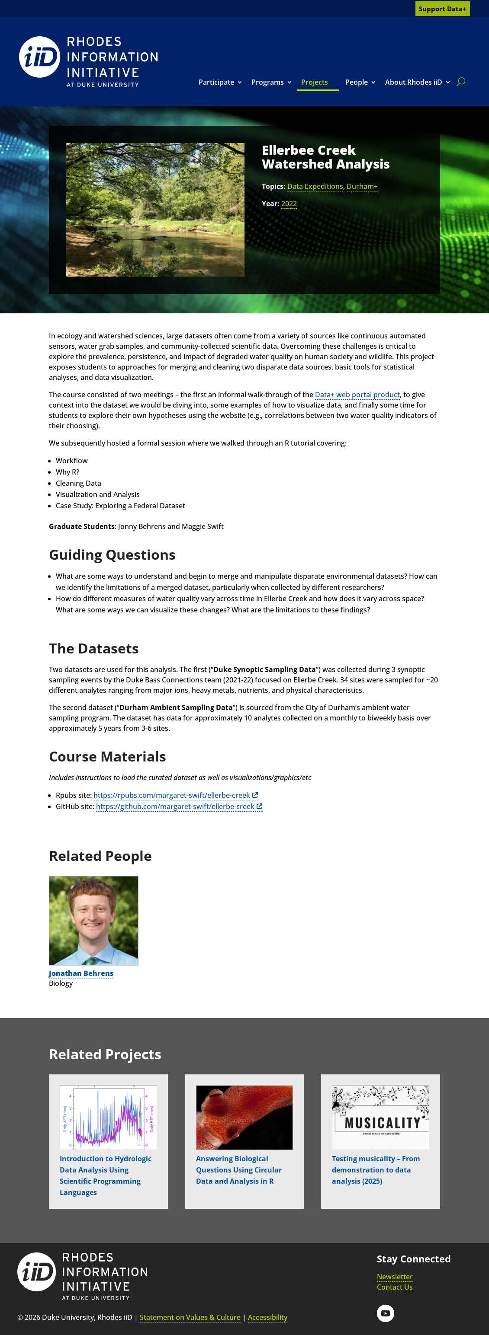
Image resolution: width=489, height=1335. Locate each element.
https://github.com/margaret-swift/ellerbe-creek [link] (175, 806)
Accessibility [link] (267, 1317)
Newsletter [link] (395, 1276)
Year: (271, 203)
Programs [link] (267, 82)
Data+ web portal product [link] (357, 394)
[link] (88, 61)
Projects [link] (314, 82)
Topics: (274, 186)
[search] (459, 81)
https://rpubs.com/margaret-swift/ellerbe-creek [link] (171, 795)
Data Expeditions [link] (315, 186)
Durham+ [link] (362, 186)
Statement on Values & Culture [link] (190, 1317)
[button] (385, 1313)
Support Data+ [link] (442, 8)
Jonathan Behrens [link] (81, 973)
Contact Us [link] (395, 1287)
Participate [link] (216, 82)
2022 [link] (289, 203)
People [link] (356, 82)
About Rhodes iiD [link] (413, 82)
